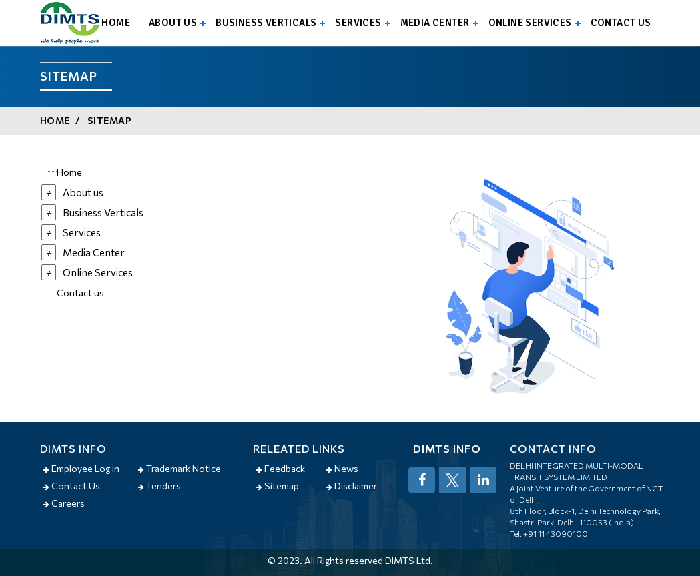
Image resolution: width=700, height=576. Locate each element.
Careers (64, 503)
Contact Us (71, 485)
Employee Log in (81, 468)
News (342, 468)
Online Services (530, 23)
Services (358, 23)
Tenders (159, 485)
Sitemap (109, 120)
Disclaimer (351, 485)
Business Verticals (266, 23)
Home (115, 23)
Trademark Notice (179, 468)
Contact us (621, 23)
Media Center (435, 23)
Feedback (280, 468)
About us (173, 23)
